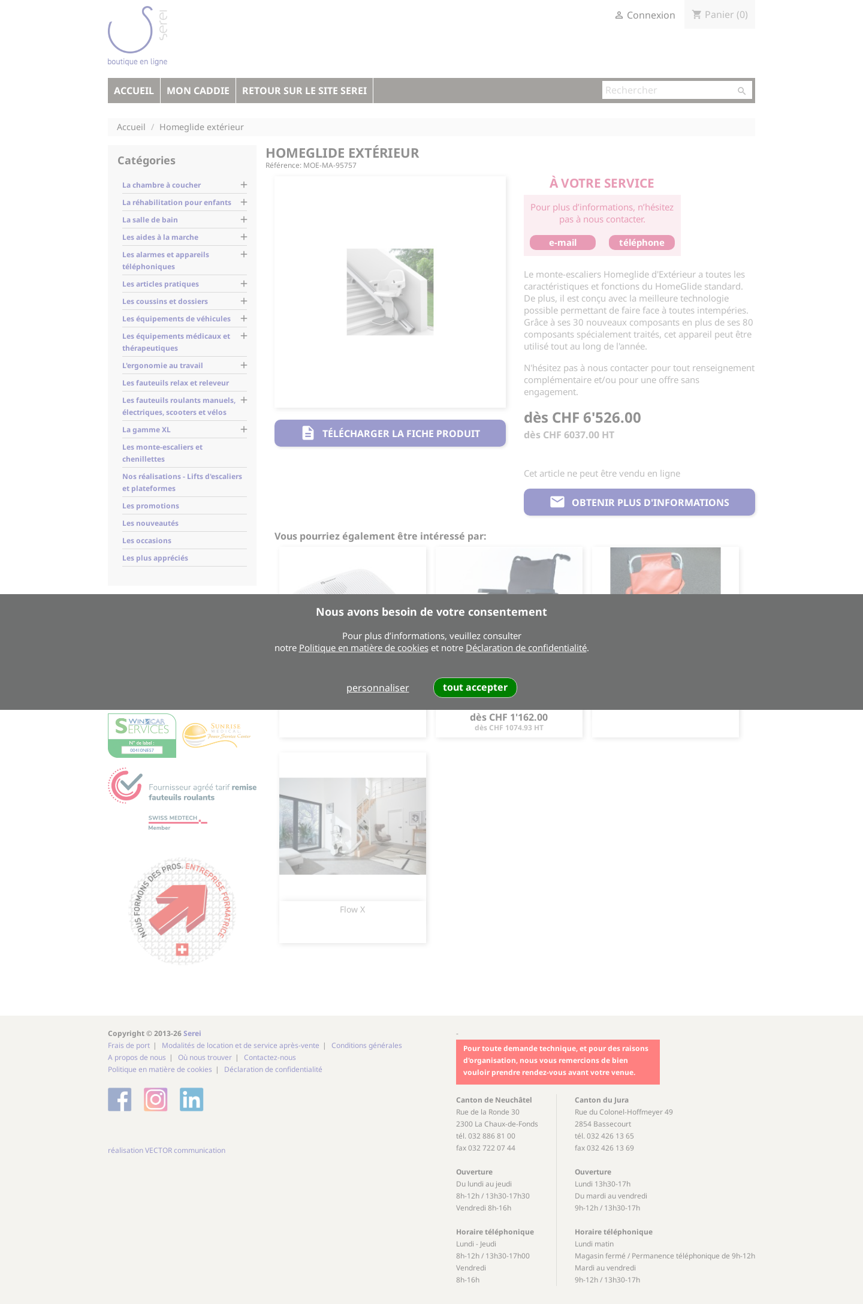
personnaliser (377, 687)
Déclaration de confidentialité (526, 647)
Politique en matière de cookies (364, 647)
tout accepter (475, 687)
